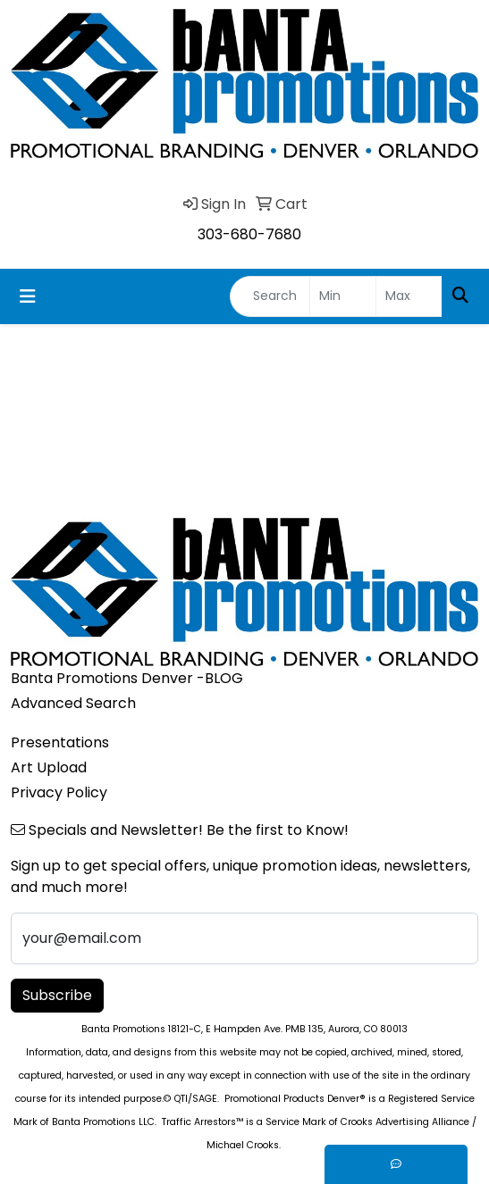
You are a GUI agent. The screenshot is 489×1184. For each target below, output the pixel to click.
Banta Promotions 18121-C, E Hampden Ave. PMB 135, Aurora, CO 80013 (244, 1029)
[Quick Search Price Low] (342, 296)
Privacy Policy (59, 792)
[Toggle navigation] (27, 296)
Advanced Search (73, 703)
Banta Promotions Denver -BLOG (127, 678)
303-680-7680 (249, 234)
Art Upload (49, 767)
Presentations (60, 742)
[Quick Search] (270, 296)
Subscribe (57, 995)
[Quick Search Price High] (409, 296)
